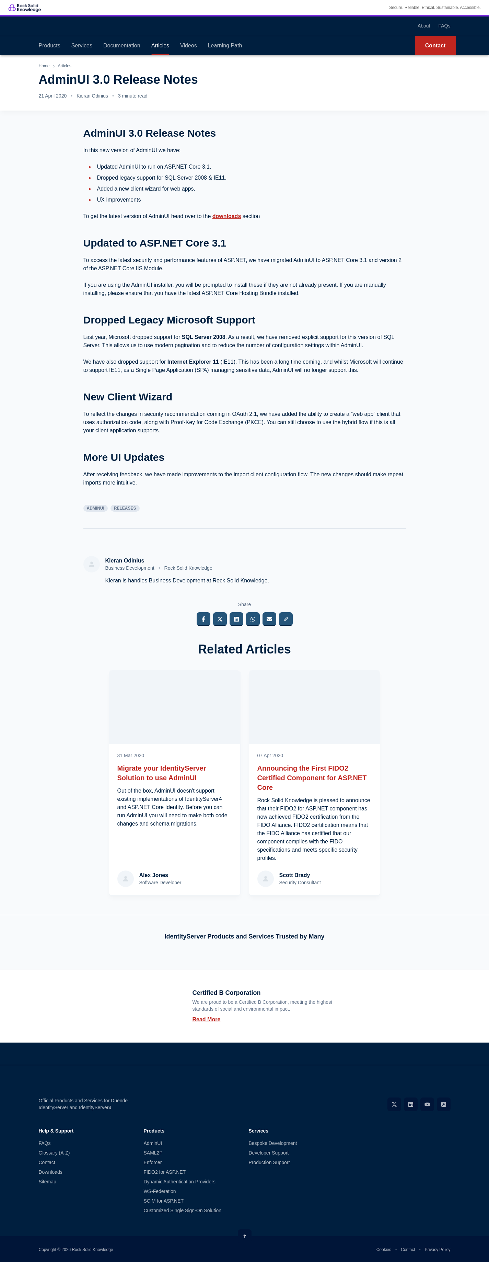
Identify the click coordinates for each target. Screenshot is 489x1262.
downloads (226, 216)
